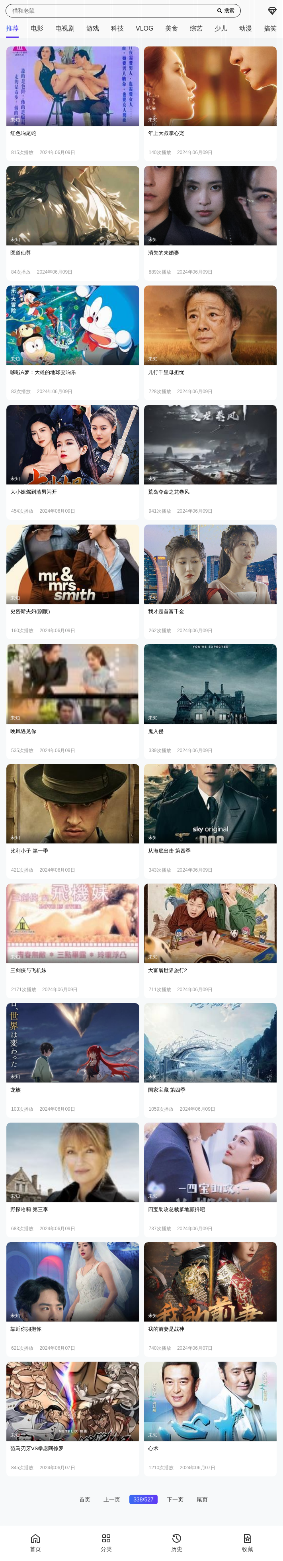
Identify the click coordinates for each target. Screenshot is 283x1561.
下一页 (175, 1499)
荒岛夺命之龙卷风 (168, 492)
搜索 (225, 11)
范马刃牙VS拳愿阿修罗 (37, 1448)
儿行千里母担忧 (166, 372)
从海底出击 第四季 (169, 851)
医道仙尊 (20, 253)
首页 (84, 1499)
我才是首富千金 (166, 611)
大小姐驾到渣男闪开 (33, 492)
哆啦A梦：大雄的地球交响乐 (43, 372)
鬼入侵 (156, 731)
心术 (153, 1448)
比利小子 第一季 (29, 851)
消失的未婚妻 (163, 253)
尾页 (202, 1499)
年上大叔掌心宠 (166, 133)
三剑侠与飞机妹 (28, 970)
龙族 (15, 1090)
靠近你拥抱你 (25, 1329)
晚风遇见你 (23, 731)
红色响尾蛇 (23, 133)
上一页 (111, 1499)
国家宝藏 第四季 (167, 1090)
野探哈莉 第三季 (29, 1209)
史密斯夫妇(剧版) (30, 611)
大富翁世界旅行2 (167, 970)
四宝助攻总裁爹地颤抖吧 (176, 1209)
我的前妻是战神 (166, 1329)
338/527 (143, 1499)
